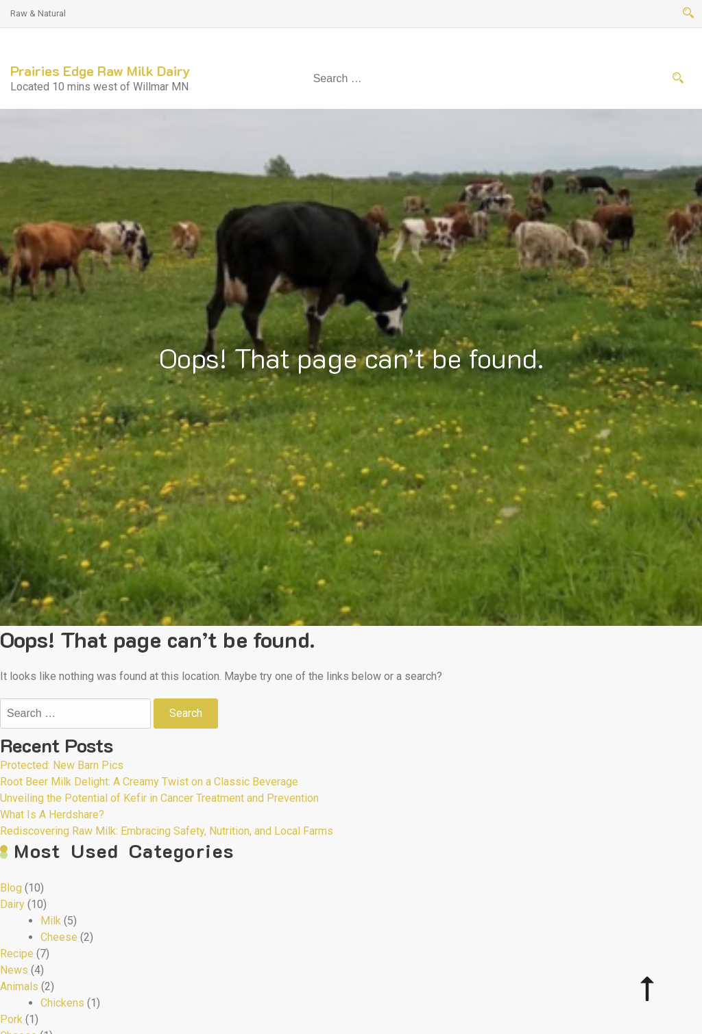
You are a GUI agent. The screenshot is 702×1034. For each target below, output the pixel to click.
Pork (11, 1019)
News (14, 969)
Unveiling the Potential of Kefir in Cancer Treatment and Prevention (159, 798)
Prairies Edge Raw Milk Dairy (100, 70)
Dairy (12, 904)
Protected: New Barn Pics (61, 765)
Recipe (17, 953)
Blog (11, 887)
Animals (19, 986)
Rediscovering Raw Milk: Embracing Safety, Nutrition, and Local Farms (166, 830)
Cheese (58, 937)
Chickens (62, 1002)
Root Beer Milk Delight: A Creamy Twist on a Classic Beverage (149, 781)
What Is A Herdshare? (52, 814)
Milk (50, 920)
